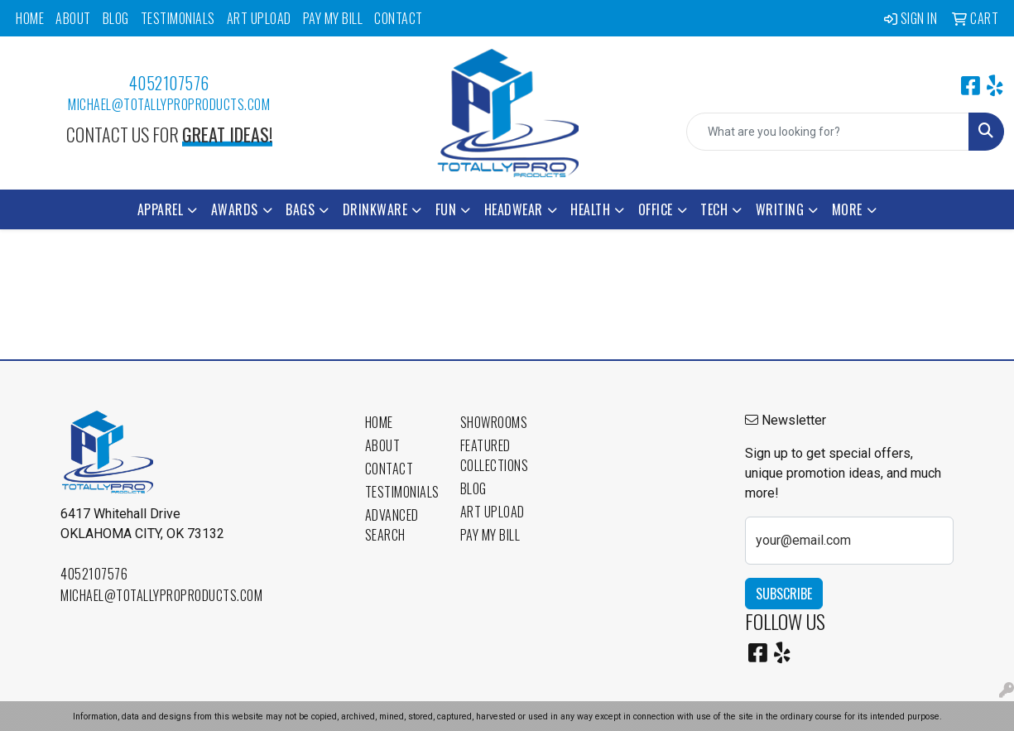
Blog (116, 18)
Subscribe (784, 594)
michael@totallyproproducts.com (169, 104)
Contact (398, 18)
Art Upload (259, 18)
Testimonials (178, 18)
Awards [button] (234, 209)
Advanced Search (392, 525)
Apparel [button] (160, 209)
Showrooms (494, 422)
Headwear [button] (513, 209)
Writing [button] (780, 209)
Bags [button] (300, 209)
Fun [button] (446, 209)
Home (30, 18)
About (73, 18)
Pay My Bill (333, 18)
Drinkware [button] (375, 209)
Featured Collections (494, 455)
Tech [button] (714, 209)
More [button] (847, 209)
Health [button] (590, 209)
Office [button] (655, 209)
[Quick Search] (827, 132)
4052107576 (169, 82)
